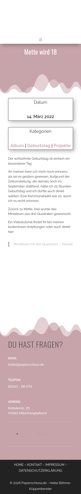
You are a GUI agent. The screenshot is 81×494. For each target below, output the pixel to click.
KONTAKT (34, 465)
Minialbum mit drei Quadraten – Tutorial (43, 244)
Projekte (62, 145)
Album (17, 145)
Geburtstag (38, 145)
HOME (19, 465)
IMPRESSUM (54, 465)
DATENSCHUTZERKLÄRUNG (40, 471)
